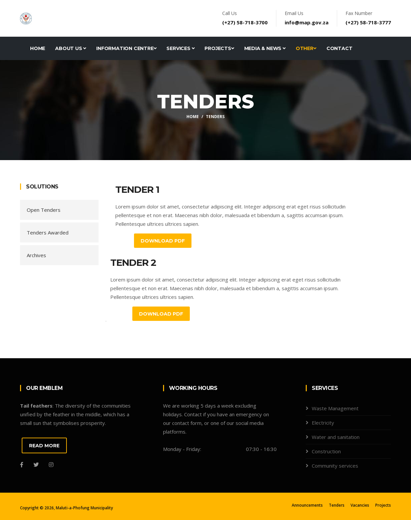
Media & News (265, 48)
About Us (70, 48)
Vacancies (360, 505)
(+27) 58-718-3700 (245, 22)
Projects (219, 48)
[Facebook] (22, 465)
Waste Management (335, 408)
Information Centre (126, 48)
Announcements (307, 505)
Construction (326, 451)
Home (37, 48)
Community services (335, 465)
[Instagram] (51, 465)
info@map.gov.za (306, 22)
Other (306, 48)
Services (180, 48)
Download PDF (163, 241)
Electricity (323, 422)
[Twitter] (36, 465)
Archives (36, 255)
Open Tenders (43, 209)
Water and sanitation (336, 437)
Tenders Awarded (47, 232)
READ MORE (44, 446)
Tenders (337, 505)
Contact (339, 48)
